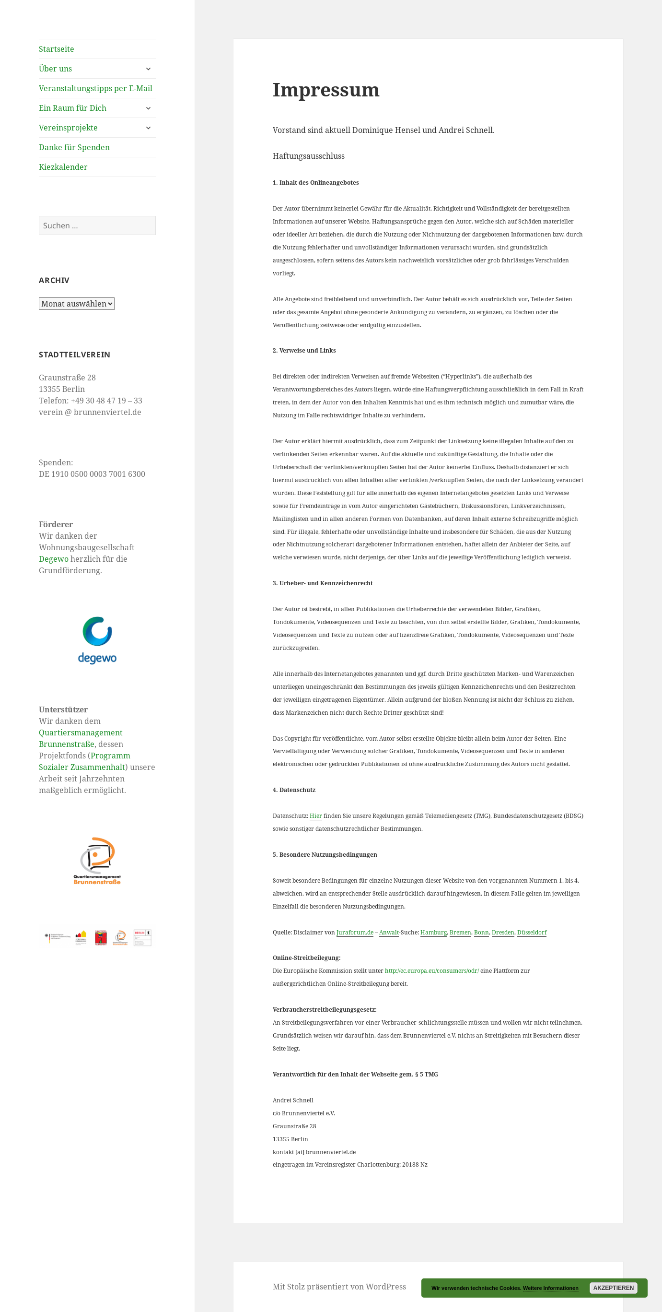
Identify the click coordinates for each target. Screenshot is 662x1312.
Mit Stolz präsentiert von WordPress (339, 1286)
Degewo (54, 559)
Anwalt (389, 932)
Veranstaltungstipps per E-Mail (95, 88)
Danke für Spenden (74, 147)
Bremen (460, 932)
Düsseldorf (531, 932)
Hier (316, 816)
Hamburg (433, 932)
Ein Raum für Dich (72, 108)
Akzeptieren (613, 1288)
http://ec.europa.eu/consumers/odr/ (432, 971)
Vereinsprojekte (68, 127)
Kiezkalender (63, 167)
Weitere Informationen (551, 1288)
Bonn (481, 932)
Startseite (56, 49)
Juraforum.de (355, 932)
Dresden (503, 932)
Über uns (55, 68)
